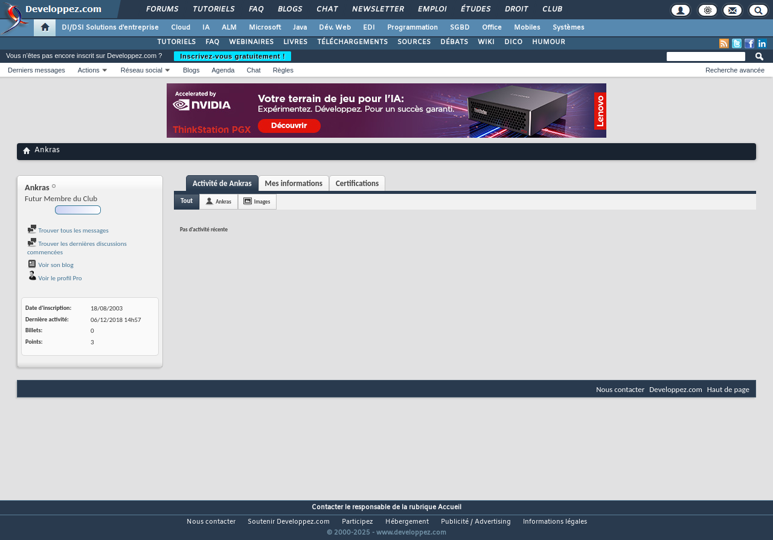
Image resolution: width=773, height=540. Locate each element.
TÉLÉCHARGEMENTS (352, 42)
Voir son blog (50, 265)
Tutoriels (213, 9)
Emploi (431, 9)
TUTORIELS (176, 42)
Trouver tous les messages (68, 230)
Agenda (222, 70)
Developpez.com (675, 389)
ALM (229, 28)
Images (262, 201)
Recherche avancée (735, 70)
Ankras (223, 201)
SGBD (460, 28)
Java (300, 28)
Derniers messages (36, 70)
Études (475, 9)
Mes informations (293, 183)
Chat (326, 9)
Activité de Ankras (222, 183)
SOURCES (414, 42)
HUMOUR (548, 42)
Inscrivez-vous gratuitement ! (232, 56)
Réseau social (141, 70)
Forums (161, 9)
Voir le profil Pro (54, 278)
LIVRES (295, 42)
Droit (515, 9)
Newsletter (377, 9)
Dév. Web (335, 28)
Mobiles (527, 28)
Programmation (412, 28)
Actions (89, 70)
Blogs (289, 9)
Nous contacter (620, 389)
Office (492, 28)
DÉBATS (454, 42)
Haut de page (728, 389)
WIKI (486, 42)
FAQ (255, 9)
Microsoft (265, 28)
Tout (187, 201)
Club (551, 9)
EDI (369, 28)
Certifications (357, 183)
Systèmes (569, 28)
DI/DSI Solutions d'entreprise (110, 28)
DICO (513, 42)
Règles (283, 70)
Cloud (180, 28)
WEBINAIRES (251, 42)
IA (206, 28)
